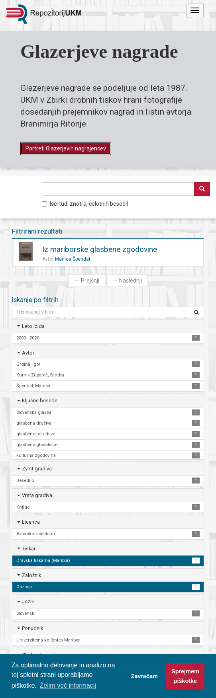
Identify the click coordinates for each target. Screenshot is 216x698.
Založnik (31, 575)
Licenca (31, 522)
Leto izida (33, 326)
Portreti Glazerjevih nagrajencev (66, 148)
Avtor (28, 353)
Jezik (28, 601)
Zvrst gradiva (37, 469)
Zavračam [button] (144, 676)
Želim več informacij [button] (68, 685)
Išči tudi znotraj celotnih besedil (85, 204)
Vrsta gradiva (37, 495)
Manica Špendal (72, 259)
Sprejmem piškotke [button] (185, 676)
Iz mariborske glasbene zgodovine (99, 249)
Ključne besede (39, 401)
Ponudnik (32, 628)
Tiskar (28, 549)
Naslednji (127, 280)
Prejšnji (86, 280)
